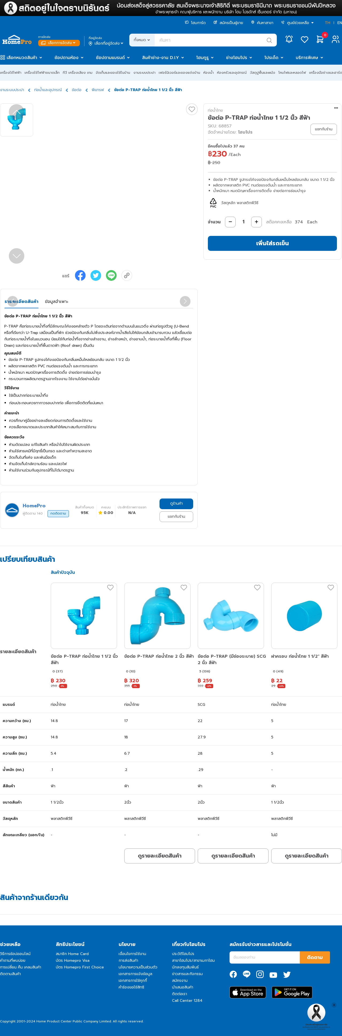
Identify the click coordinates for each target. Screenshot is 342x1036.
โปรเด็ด (271, 57)
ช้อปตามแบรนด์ (110, 57)
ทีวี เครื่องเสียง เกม (77, 72)
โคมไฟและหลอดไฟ (292, 72)
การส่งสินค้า (128, 960)
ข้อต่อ (76, 90)
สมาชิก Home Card (72, 954)
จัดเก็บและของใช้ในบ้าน (113, 72)
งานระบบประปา (144, 72)
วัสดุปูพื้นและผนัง (262, 72)
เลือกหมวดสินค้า (22, 57)
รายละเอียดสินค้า (21, 301)
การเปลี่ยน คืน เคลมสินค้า (20, 967)
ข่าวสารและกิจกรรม (187, 974)
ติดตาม (315, 957)
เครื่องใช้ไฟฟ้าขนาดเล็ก (42, 72)
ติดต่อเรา (179, 994)
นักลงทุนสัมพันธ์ (185, 967)
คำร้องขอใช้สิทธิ (131, 987)
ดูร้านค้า (176, 503)
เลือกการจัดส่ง (58, 43)
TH (327, 23)
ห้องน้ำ (208, 72)
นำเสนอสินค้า (182, 987)
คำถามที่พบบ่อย (12, 960)
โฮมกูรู (202, 57)
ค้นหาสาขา (262, 23)
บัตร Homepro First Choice (80, 967)
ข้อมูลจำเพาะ (56, 301)
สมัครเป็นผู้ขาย (228, 23)
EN (339, 23)
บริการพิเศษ (307, 57)
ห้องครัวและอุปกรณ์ (232, 72)
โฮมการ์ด (195, 23)
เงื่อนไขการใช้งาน (132, 954)
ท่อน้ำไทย (215, 110)
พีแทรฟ (98, 90)
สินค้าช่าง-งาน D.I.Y (160, 57)
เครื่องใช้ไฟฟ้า (10, 72)
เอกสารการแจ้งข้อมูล (135, 974)
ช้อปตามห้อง (67, 57)
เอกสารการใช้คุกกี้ (133, 980)
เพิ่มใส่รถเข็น (272, 243)
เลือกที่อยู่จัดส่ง (106, 43)
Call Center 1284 (187, 1000)
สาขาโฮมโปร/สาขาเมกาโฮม (193, 960)
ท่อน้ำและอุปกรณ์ (48, 90)
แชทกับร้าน (176, 516)
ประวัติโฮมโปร (183, 954)
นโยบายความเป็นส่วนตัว (138, 967)
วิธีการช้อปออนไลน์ (15, 954)
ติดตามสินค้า (10, 974)
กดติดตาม (58, 513)
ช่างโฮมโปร (236, 57)
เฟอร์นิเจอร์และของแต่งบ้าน (179, 72)
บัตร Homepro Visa (73, 960)
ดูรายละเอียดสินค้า (159, 856)
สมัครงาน (180, 980)
